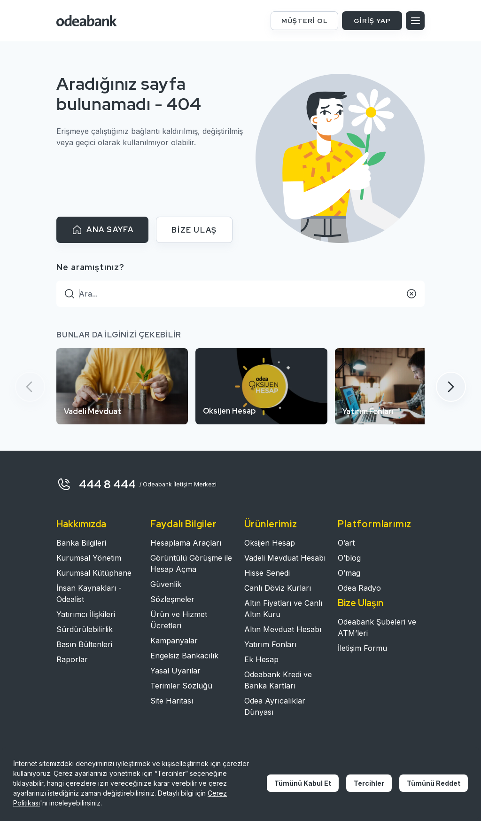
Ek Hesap (261, 659)
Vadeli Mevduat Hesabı (285, 558)
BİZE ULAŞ (194, 230)
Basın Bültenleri (84, 644)
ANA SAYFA (102, 229)
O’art (346, 542)
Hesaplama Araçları (185, 542)
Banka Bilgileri (81, 542)
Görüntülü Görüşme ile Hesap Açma (191, 563)
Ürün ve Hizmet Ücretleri (178, 620)
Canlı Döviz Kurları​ (277, 588)
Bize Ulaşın (360, 603)
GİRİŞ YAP (372, 20)
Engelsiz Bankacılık (184, 655)
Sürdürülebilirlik (84, 629)
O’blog (349, 558)
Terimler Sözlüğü (181, 685)
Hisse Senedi (267, 573)
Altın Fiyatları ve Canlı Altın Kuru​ (283, 608)
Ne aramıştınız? (90, 267)
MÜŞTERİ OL (304, 20)
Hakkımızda (81, 524)
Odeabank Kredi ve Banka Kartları (278, 680)
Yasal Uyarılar (175, 670)
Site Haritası (171, 700)
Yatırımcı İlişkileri (85, 614)
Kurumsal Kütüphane (94, 573)
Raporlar (72, 659)
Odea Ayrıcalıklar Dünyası (274, 706)
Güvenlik (165, 584)
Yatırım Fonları (270, 644)
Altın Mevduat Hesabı (282, 629)
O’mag (349, 573)
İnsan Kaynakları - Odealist (89, 593)
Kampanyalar (174, 640)
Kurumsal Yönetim (88, 558)
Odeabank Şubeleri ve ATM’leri (377, 627)
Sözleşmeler (172, 599)
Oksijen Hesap (269, 542)
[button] (451, 387)
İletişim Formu (362, 648)
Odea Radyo (359, 588)
